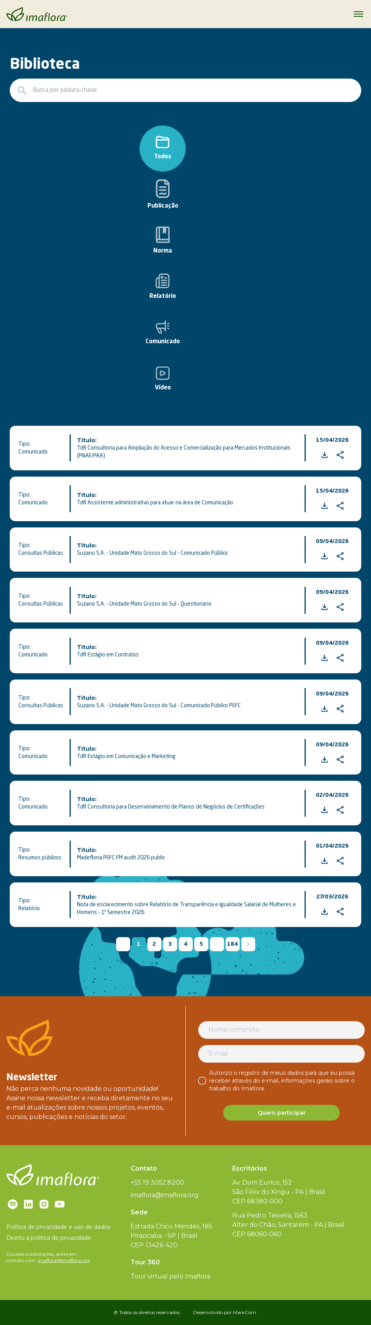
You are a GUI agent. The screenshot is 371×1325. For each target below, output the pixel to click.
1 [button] (138, 944)
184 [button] (232, 944)
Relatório (162, 286)
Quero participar (282, 1112)
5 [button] (201, 944)
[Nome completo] (281, 1030)
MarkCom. (245, 1312)
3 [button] (170, 944)
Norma (162, 240)
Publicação (162, 194)
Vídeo (163, 378)
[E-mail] (281, 1054)
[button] (217, 944)
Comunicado (162, 332)
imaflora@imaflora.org (64, 1260)
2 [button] (154, 944)
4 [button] (185, 944)
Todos (162, 148)
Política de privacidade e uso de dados (58, 1226)
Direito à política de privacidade (48, 1237)
